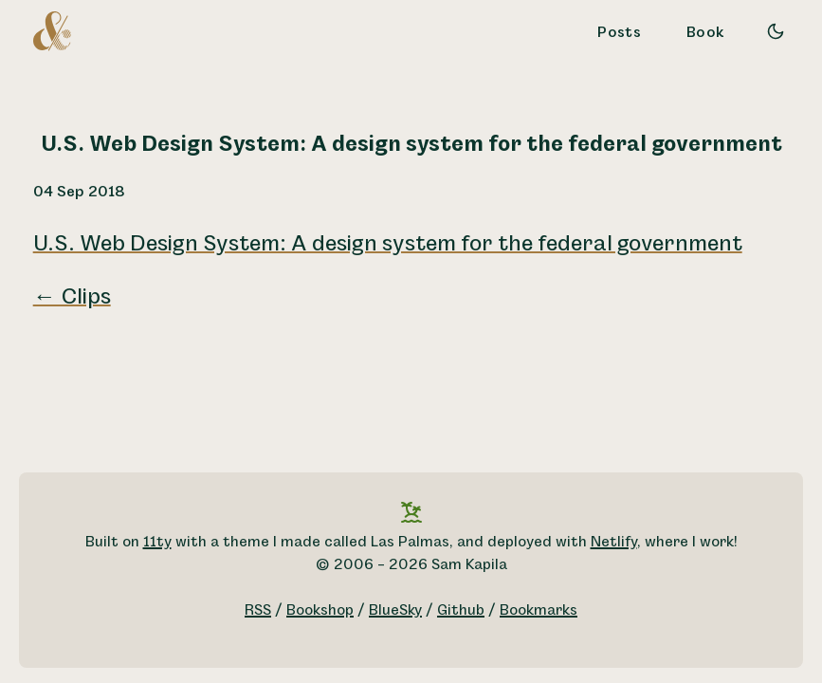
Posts (619, 33)
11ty (157, 542)
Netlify (614, 542)
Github (460, 610)
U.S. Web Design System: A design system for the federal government (387, 244)
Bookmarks (538, 610)
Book (705, 33)
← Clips (72, 297)
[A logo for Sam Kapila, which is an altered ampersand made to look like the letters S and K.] (52, 30)
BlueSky (395, 610)
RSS (258, 610)
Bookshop (320, 610)
